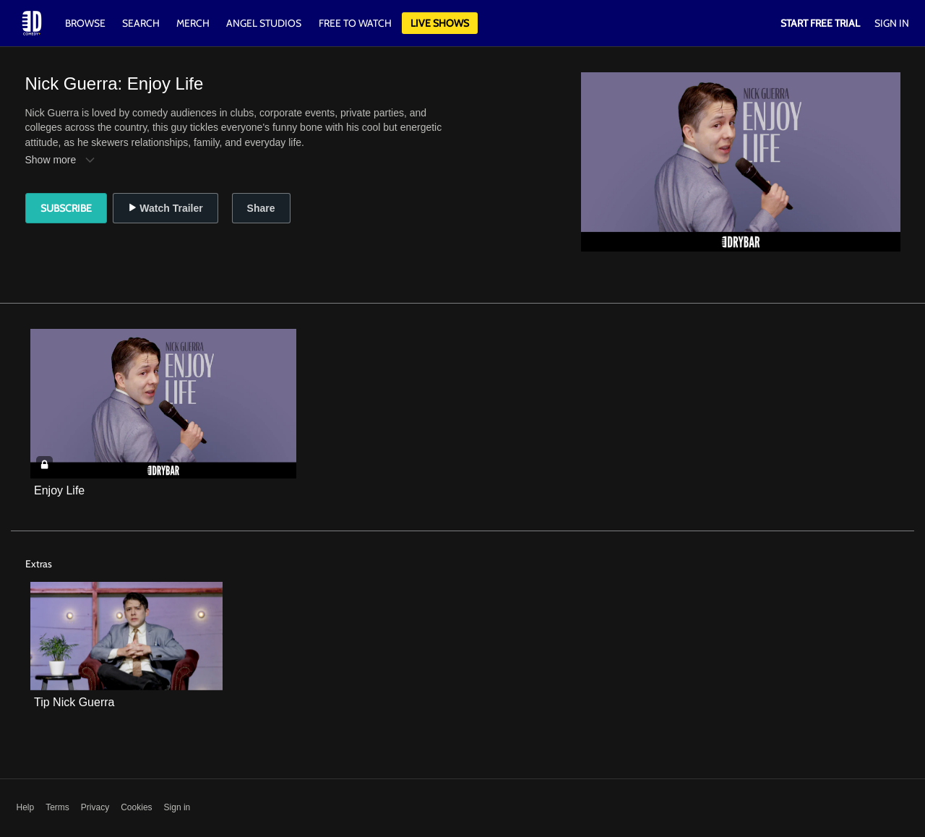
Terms (57, 807)
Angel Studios (263, 23)
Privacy (95, 807)
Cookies (136, 807)
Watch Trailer (165, 208)
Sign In (891, 23)
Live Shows (439, 23)
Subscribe (66, 208)
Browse (86, 23)
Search (142, 23)
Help (26, 807)
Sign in (177, 807)
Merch (193, 23)
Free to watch (355, 23)
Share (261, 208)
